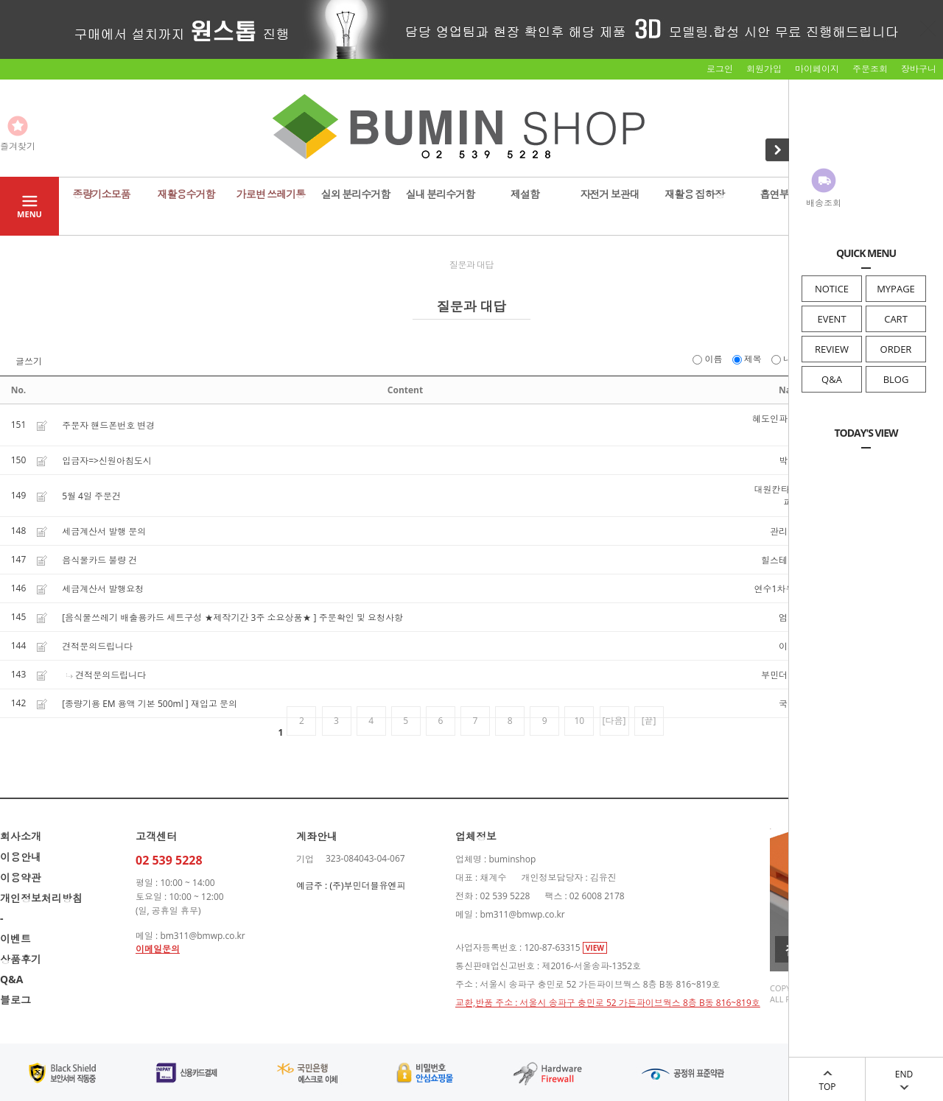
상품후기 (20, 959)
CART (896, 319)
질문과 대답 (471, 264)
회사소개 (20, 836)
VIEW (595, 948)
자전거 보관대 (609, 194)
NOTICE (832, 288)
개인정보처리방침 (41, 898)
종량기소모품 (101, 194)
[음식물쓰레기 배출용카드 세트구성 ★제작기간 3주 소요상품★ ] (189, 617)
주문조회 (870, 69)
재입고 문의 (214, 703)
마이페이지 (817, 69)
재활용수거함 (186, 194)
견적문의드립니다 (97, 646)
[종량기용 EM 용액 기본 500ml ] (125, 703)
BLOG (896, 379)
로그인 (720, 69)
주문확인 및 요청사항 (361, 617)
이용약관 (20, 877)
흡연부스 (779, 194)
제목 (748, 359)
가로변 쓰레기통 (271, 194)
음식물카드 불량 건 (99, 560)
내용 (787, 359)
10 (580, 720)
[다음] (614, 720)
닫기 (928, 28)
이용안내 (20, 857)
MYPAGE (896, 288)
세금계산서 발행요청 (103, 589)
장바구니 (918, 69)
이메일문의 (158, 949)
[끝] (649, 720)
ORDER (896, 349)
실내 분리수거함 (440, 194)
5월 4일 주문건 (91, 496)
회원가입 (764, 69)
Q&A (831, 379)
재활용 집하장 (694, 194)
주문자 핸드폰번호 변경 (108, 425)
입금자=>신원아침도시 (107, 460)
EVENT (831, 319)
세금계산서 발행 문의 (104, 531)
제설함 (525, 194)
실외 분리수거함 (355, 194)
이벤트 (15, 939)
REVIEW (832, 349)
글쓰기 (28, 361)
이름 (708, 359)
